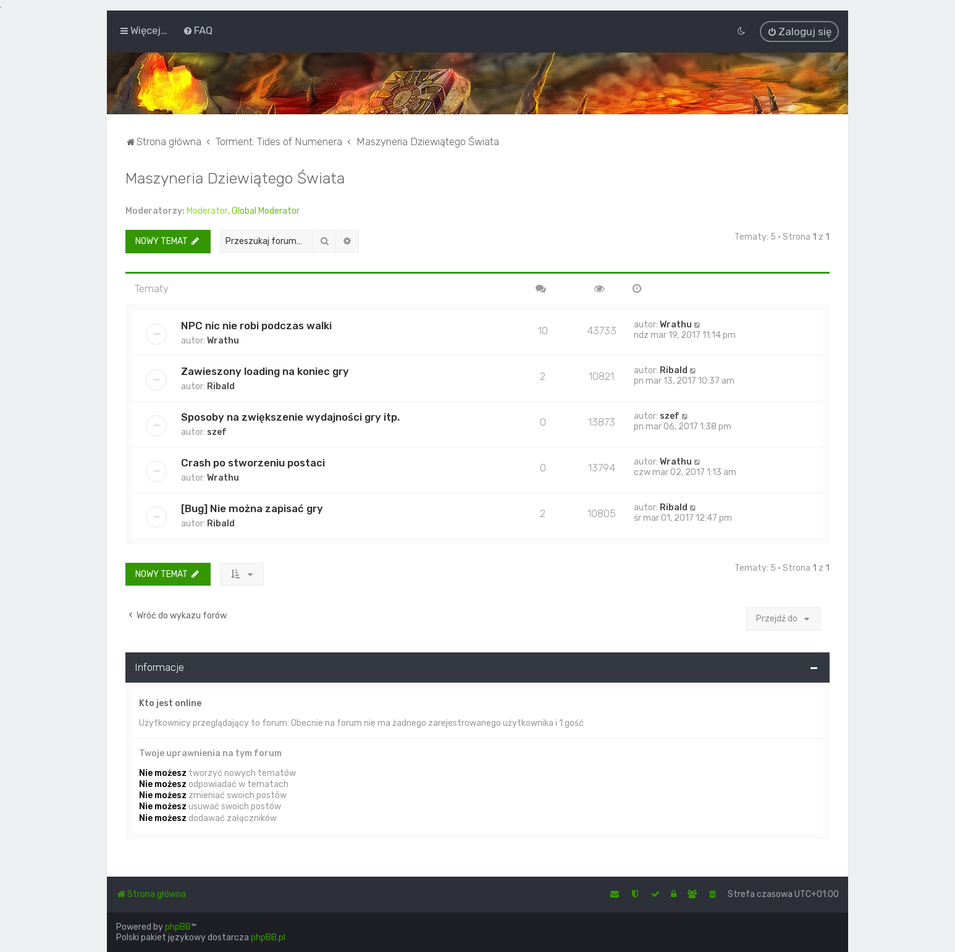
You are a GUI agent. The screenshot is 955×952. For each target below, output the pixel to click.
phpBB (178, 927)
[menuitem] (198, 30)
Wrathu (223, 339)
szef (217, 431)
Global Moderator (266, 210)
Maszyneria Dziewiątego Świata (235, 177)
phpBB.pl (268, 937)
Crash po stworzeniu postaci (253, 461)
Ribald (221, 385)
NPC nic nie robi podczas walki (256, 324)
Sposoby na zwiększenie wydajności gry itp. (290, 416)
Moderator (207, 210)
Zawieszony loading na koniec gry (265, 370)
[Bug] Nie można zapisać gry (252, 507)
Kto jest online (170, 702)
